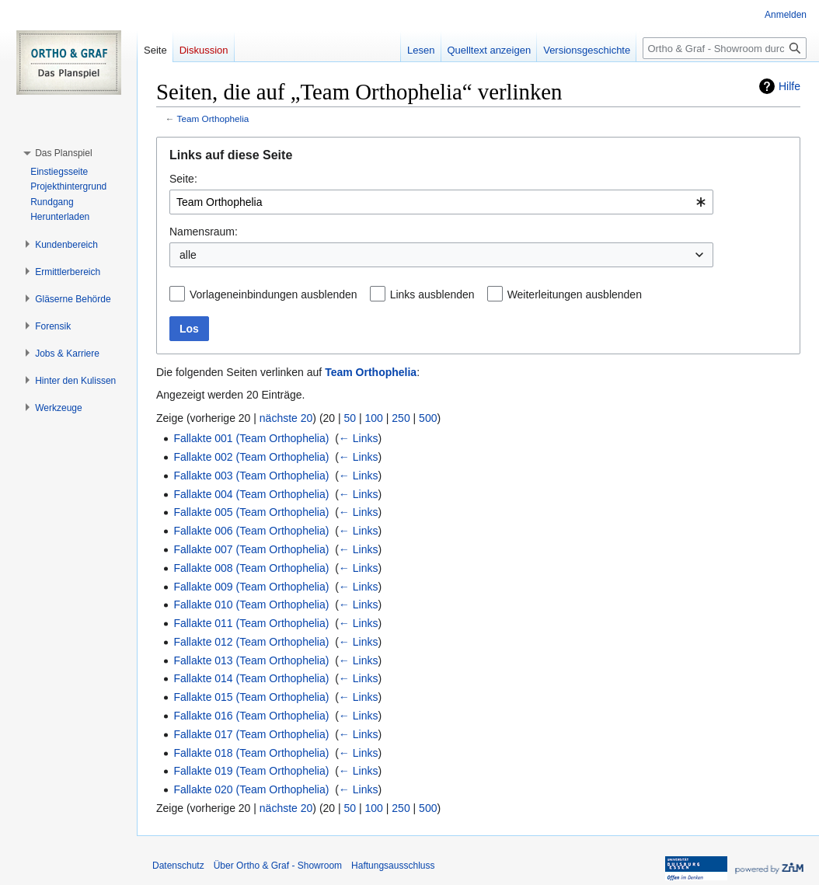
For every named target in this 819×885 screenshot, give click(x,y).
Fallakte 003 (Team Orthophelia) (251, 475)
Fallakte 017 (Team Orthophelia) (251, 734)
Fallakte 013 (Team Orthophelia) (251, 660)
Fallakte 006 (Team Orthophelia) (251, 530)
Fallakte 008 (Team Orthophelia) (251, 568)
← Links (358, 438)
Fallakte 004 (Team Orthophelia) (251, 494)
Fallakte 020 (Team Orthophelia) (251, 789)
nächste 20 (286, 418)
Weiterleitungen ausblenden (574, 294)
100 (374, 418)
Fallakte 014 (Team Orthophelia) (251, 678)
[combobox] (441, 202)
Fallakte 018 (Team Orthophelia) (251, 753)
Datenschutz (178, 865)
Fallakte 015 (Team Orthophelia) (251, 697)
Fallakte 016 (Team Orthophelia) (251, 715)
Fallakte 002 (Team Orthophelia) (251, 457)
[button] (63, 153)
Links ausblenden (432, 294)
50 (350, 418)
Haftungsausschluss (392, 865)
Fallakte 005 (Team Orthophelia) (251, 512)
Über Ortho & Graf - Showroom (278, 865)
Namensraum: (203, 231)
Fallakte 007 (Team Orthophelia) (251, 549)
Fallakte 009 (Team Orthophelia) (251, 586)
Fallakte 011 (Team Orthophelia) (251, 623)
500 (428, 418)
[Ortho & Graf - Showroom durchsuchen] (725, 48)
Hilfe (789, 86)
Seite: (183, 178)
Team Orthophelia (213, 118)
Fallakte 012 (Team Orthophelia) (251, 642)
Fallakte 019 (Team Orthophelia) (251, 771)
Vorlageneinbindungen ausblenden (273, 294)
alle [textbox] (188, 255)
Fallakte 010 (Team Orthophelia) (251, 604)
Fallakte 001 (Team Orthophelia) (251, 438)
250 (401, 418)
